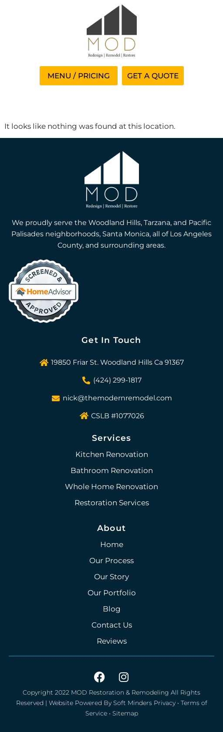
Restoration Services (111, 502)
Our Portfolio (112, 592)
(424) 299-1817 (117, 380)
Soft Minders (132, 703)
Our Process (111, 560)
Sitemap (125, 713)
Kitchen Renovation (111, 454)
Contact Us (111, 625)
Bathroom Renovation (112, 470)
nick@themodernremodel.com (117, 398)
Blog (112, 608)
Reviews (112, 641)
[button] (79, 75)
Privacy (165, 703)
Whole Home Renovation (111, 486)
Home (111, 544)
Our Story (111, 576)
